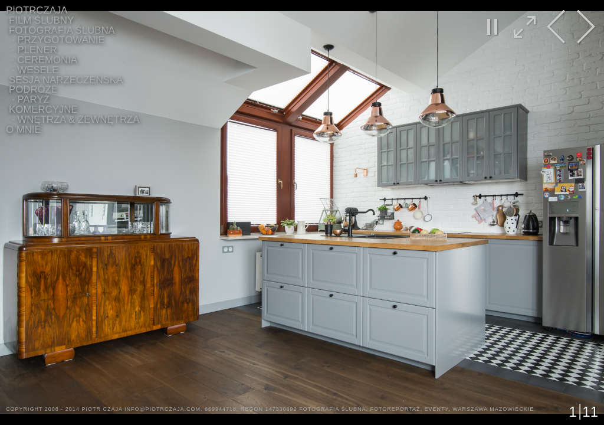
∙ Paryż (31, 99)
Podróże (33, 89)
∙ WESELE (35, 70)
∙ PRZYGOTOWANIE (58, 39)
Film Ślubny (41, 20)
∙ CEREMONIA (44, 60)
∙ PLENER (34, 49)
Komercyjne (43, 109)
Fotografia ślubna (62, 30)
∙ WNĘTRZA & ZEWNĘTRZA (76, 119)
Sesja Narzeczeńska (66, 80)
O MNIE (23, 129)
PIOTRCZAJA (37, 10)
